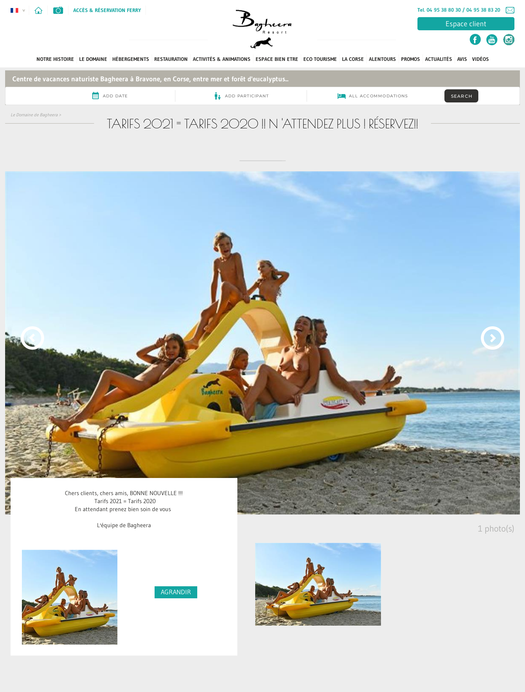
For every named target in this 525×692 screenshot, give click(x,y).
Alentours (382, 59)
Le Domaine (93, 59)
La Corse (353, 59)
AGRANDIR (176, 592)
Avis (462, 59)
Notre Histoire (55, 59)
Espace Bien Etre (277, 59)
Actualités (438, 59)
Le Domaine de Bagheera (34, 114)
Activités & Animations (221, 59)
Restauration (171, 59)
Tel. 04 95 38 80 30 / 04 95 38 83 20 (458, 10)
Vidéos (480, 59)
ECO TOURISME (320, 59)
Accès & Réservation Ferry (107, 10)
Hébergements (130, 59)
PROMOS (410, 59)
